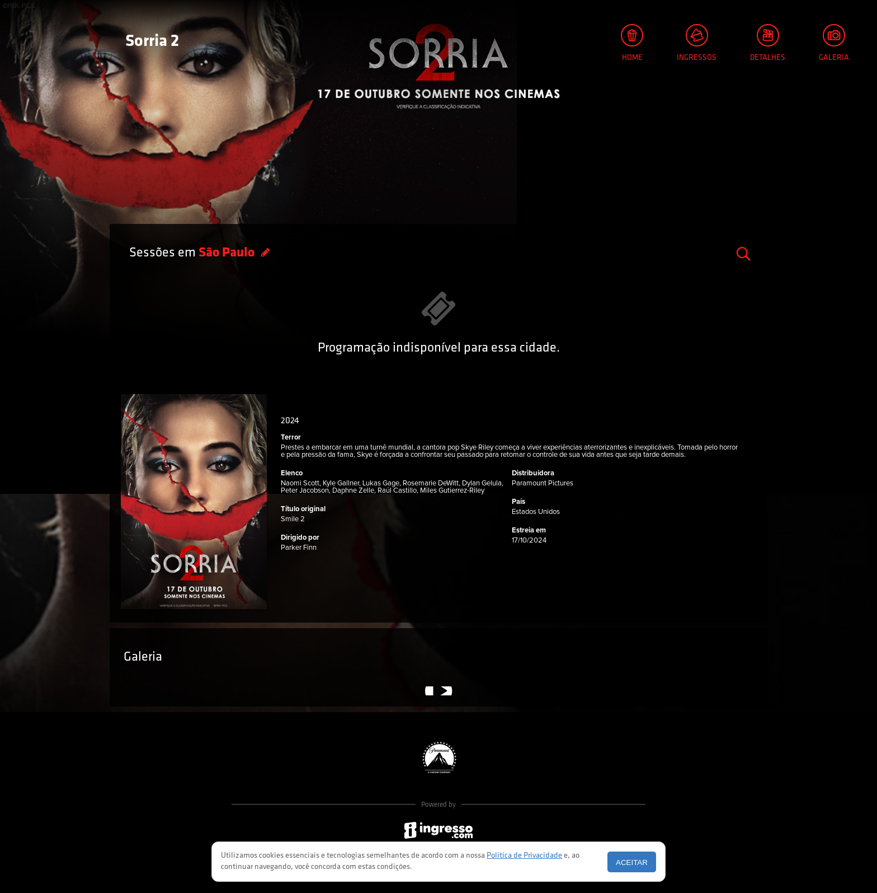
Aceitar (632, 862)
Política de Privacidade (524, 856)
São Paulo (228, 253)
